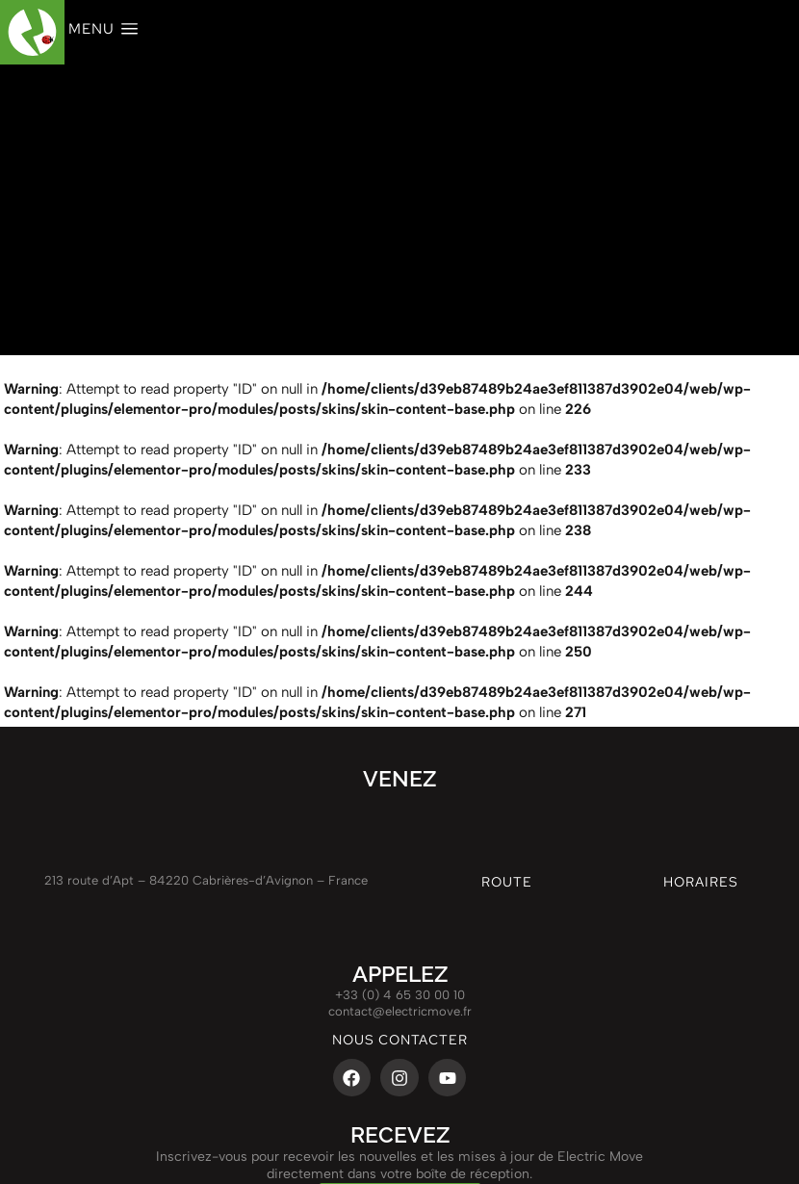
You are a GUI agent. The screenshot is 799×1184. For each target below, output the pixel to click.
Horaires (700, 881)
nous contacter (400, 1039)
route (506, 881)
